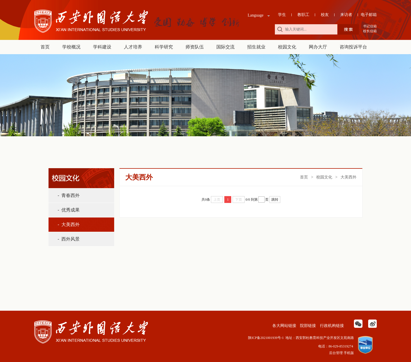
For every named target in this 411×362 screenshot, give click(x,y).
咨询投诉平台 (353, 46)
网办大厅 (318, 46)
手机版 (349, 353)
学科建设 (102, 46)
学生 (282, 15)
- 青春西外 (69, 195)
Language (255, 15)
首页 (45, 46)
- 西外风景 (69, 239)
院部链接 (307, 326)
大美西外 (348, 177)
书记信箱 (370, 26)
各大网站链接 (283, 326)
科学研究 (164, 46)
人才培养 (133, 46)
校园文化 (287, 46)
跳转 (274, 200)
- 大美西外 (69, 224)
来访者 (346, 15)
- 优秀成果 (69, 210)
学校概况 (71, 46)
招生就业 (256, 46)
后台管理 (336, 353)
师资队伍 (195, 46)
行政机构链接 (331, 326)
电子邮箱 (369, 15)
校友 (325, 15)
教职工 (303, 15)
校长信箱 (370, 31)
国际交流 (225, 46)
